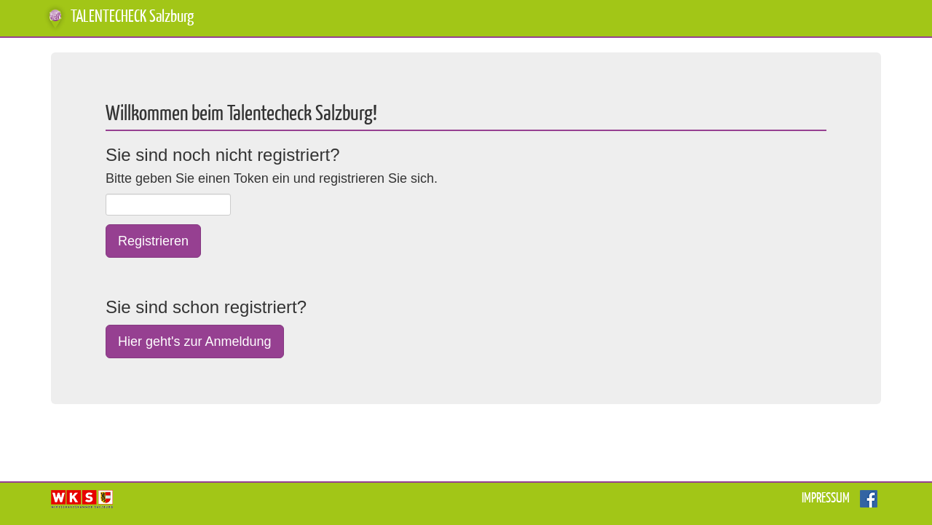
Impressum (826, 498)
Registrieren (153, 241)
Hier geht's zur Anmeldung (195, 341)
